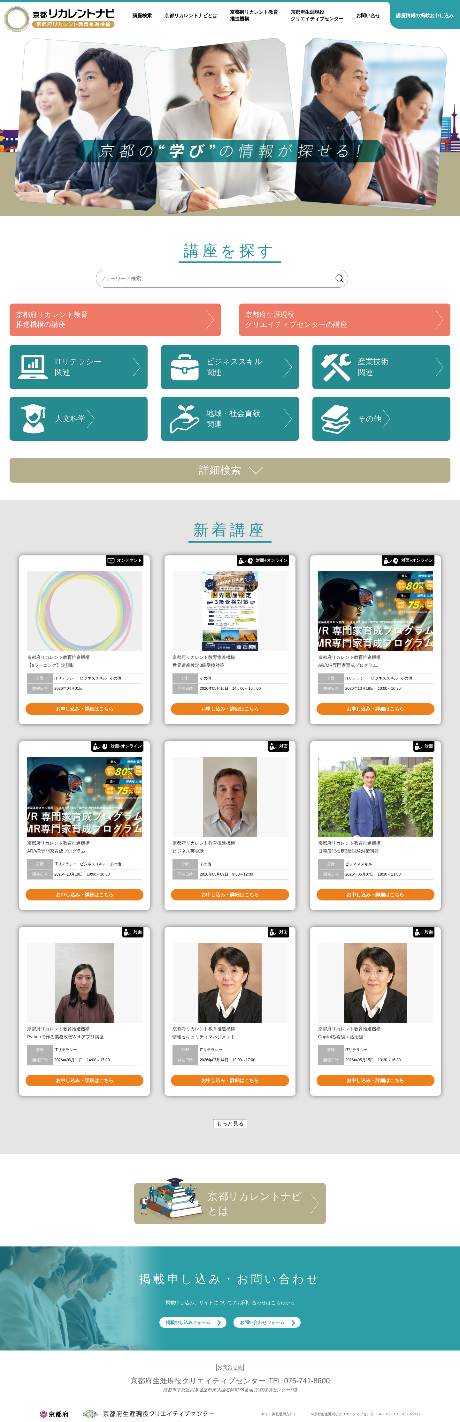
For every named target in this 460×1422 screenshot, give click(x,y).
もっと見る (230, 1124)
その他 (350, 418)
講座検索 (142, 15)
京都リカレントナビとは (191, 15)
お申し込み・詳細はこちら (84, 708)
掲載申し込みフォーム (188, 1322)
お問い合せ (368, 15)
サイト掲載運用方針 (277, 1414)
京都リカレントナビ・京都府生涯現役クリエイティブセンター (59, 18)
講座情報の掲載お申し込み (425, 15)
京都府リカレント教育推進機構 (254, 15)
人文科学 (51, 418)
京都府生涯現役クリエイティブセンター (317, 15)
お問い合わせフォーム (262, 1322)
